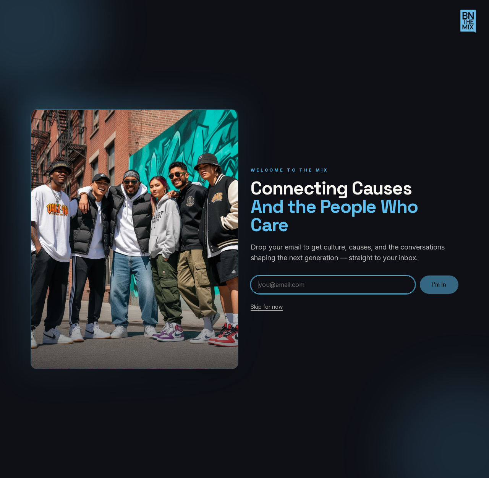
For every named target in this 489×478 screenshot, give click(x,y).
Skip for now (267, 306)
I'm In (439, 284)
